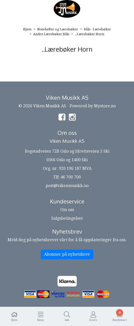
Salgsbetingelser (67, 218)
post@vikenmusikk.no (67, 185)
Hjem (27, 29)
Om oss (67, 209)
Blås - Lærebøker (96, 29)
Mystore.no (105, 106)
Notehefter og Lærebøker (56, 29)
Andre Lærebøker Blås (49, 34)
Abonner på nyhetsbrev (67, 254)
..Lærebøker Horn (87, 34)
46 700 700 (71, 177)
